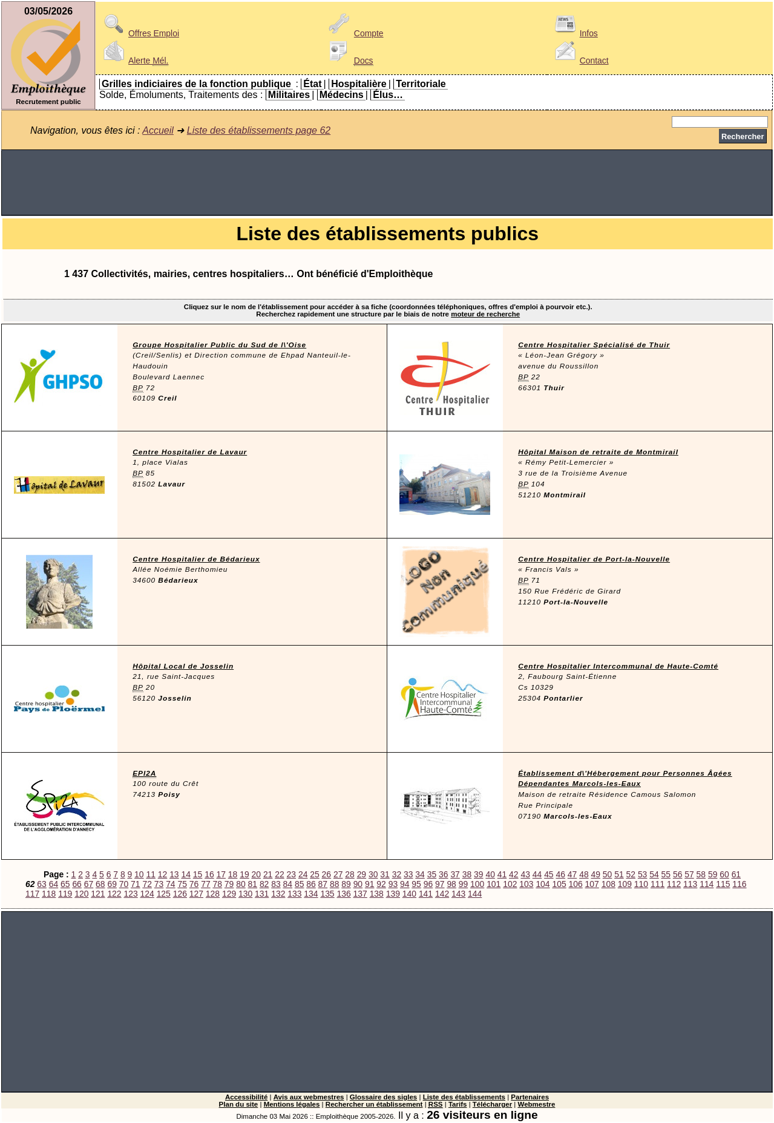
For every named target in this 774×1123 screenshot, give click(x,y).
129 (229, 894)
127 (196, 894)
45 (548, 874)
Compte (354, 33)
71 (135, 884)
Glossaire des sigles (383, 1097)
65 (65, 884)
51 (618, 874)
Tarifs (457, 1104)
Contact (580, 60)
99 (463, 884)
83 (275, 884)
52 (630, 874)
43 (525, 874)
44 (537, 874)
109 (625, 884)
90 (357, 884)
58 (701, 874)
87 (322, 884)
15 (197, 874)
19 (244, 874)
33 (408, 874)
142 (442, 894)
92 (380, 884)
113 (690, 884)
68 (100, 884)
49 (595, 874)
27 (338, 874)
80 (240, 884)
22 (279, 874)
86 (310, 884)
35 (431, 874)
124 (147, 894)
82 (264, 884)
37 (454, 874)
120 (81, 894)
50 (607, 874)
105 (559, 884)
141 (426, 894)
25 (314, 874)
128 (213, 894)
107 (592, 884)
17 (221, 874)
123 (130, 894)
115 (723, 884)
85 (299, 884)
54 (653, 874)
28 (349, 874)
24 (302, 874)
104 (542, 884)
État (312, 84)
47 (572, 874)
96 (428, 884)
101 (493, 884)
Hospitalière (359, 84)
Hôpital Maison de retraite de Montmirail (598, 452)
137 (360, 894)
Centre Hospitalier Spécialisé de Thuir (594, 345)
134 (311, 894)
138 (377, 894)
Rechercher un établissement (374, 1104)
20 (256, 874)
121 (98, 894)
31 (384, 874)
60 (724, 874)
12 (162, 874)
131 (262, 894)
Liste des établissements (464, 1097)
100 (477, 884)
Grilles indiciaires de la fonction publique (196, 84)
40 (489, 874)
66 (76, 884)
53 (642, 874)
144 (475, 894)
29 (361, 874)
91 (369, 884)
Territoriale (420, 84)
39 (478, 874)
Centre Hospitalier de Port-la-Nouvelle (594, 559)
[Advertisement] (387, 183)
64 (53, 884)
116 (739, 884)
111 (657, 884)
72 (146, 884)
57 (689, 874)
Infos (574, 33)
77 (205, 884)
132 (278, 894)
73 (158, 884)
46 (560, 874)
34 (419, 874)
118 (49, 894)
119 (65, 894)
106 (576, 884)
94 (404, 884)
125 (164, 894)
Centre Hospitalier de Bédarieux (196, 559)
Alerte (133, 60)
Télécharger (492, 1104)
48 (583, 874)
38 (466, 874)
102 (510, 884)
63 (41, 884)
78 (217, 884)
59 (712, 874)
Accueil (158, 130)
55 (666, 874)
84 (287, 884)
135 (327, 894)
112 (674, 884)
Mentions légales (292, 1104)
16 (209, 874)
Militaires (289, 95)
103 (526, 884)
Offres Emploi (139, 33)
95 (416, 884)
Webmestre (537, 1104)
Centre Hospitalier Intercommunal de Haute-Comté (618, 666)
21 (267, 874)
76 (193, 884)
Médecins (342, 95)
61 (736, 874)
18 (232, 874)
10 (138, 874)
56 (677, 874)
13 (174, 874)
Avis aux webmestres (309, 1097)
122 (114, 894)
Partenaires (530, 1097)
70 (123, 884)
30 (373, 874)
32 (396, 874)
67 (88, 884)
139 (393, 894)
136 (343, 894)
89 (345, 884)
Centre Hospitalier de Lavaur (190, 452)
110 (641, 884)
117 (32, 894)
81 (252, 884)
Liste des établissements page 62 (258, 130)
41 (502, 874)
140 (409, 894)
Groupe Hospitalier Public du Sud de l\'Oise (219, 345)
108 (608, 884)
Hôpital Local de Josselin (183, 666)
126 (180, 894)
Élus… (388, 95)
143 (458, 894)
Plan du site (238, 1104)
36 (443, 874)
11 (150, 874)
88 (334, 884)
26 (326, 874)
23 (291, 874)
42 (513, 874)
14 (185, 874)
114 (706, 884)
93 (393, 884)
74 (170, 884)
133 (294, 894)
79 (229, 884)
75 (181, 884)
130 (245, 894)
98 (451, 884)
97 (439, 884)
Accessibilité (246, 1097)
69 (111, 884)
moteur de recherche (485, 314)
